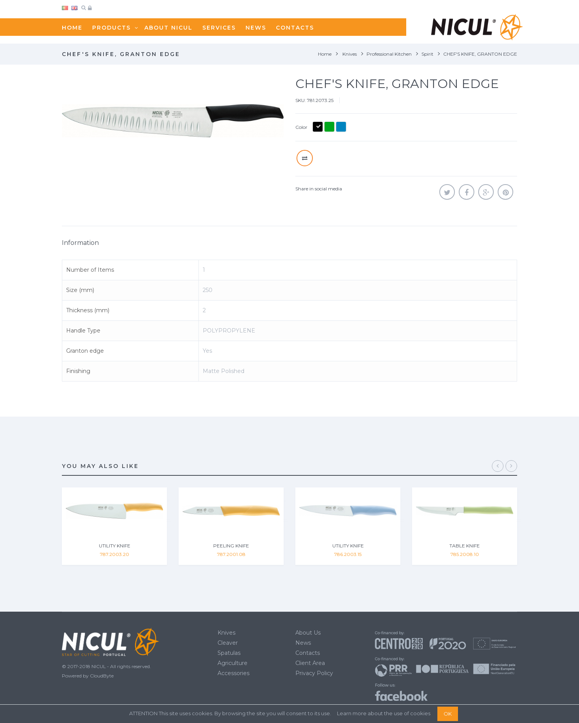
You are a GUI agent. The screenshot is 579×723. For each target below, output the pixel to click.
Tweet (447, 192)
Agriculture (232, 663)
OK (448, 714)
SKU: (300, 100)
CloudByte (102, 676)
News (303, 642)
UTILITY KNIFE (114, 546)
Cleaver (228, 642)
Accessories (233, 673)
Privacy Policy (314, 673)
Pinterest (505, 192)
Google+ (486, 192)
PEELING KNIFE (231, 546)
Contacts (307, 652)
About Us (308, 632)
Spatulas (229, 652)
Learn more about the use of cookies (383, 713)
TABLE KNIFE (464, 546)
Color (302, 127)
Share (466, 192)
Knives (226, 632)
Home (325, 54)
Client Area (310, 663)
